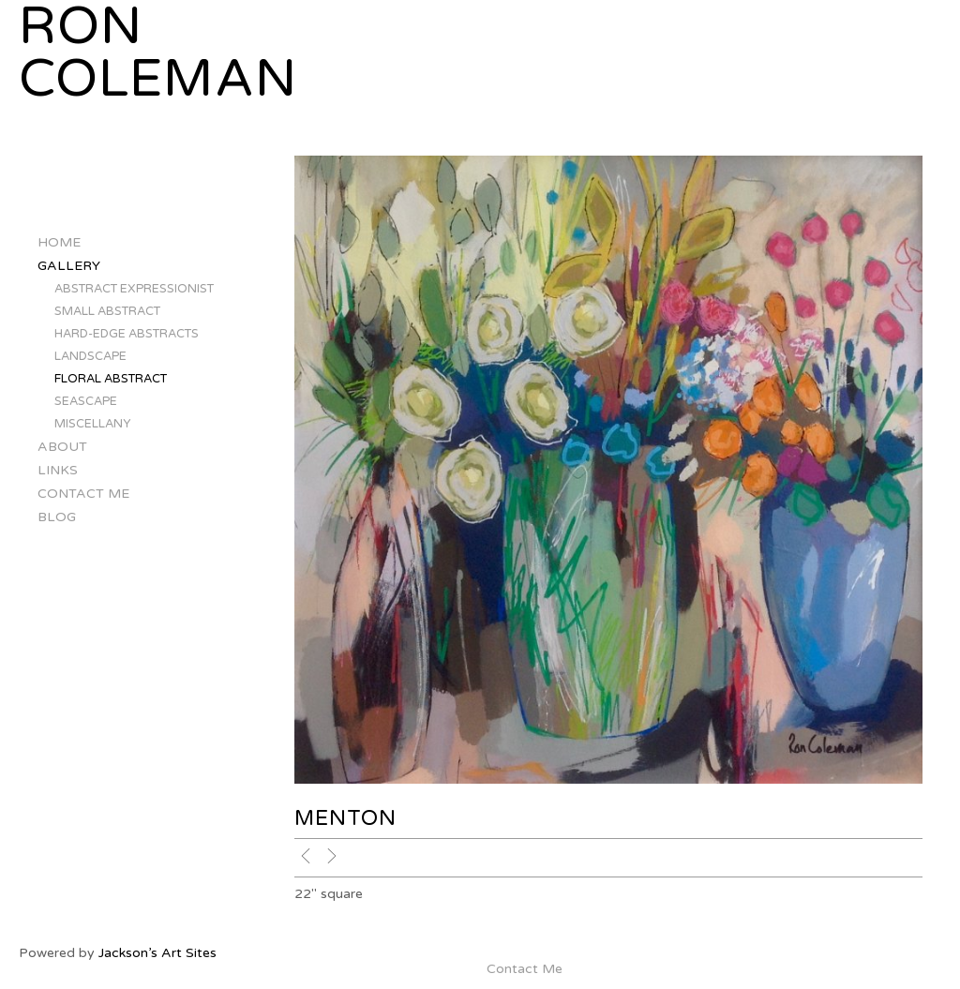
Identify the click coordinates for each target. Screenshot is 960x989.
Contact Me (83, 494)
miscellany (92, 423)
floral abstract (110, 378)
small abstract (107, 311)
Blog (57, 517)
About (62, 447)
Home (59, 242)
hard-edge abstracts (126, 333)
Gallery (69, 266)
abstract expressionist (134, 288)
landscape (90, 356)
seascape (85, 401)
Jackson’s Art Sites (157, 953)
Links (58, 470)
